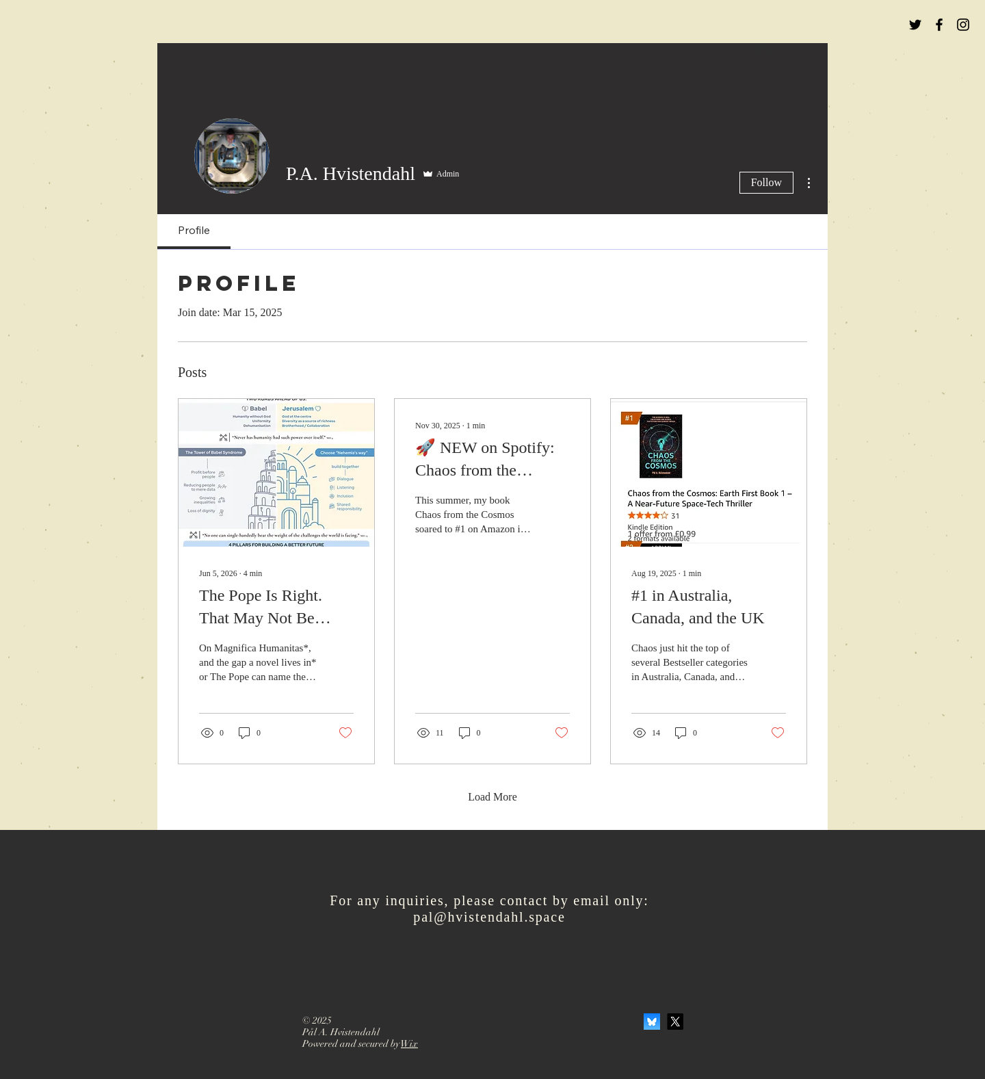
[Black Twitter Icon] (915, 24)
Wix (409, 1044)
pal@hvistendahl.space (489, 916)
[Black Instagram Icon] (963, 24)
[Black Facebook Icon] (939, 24)
